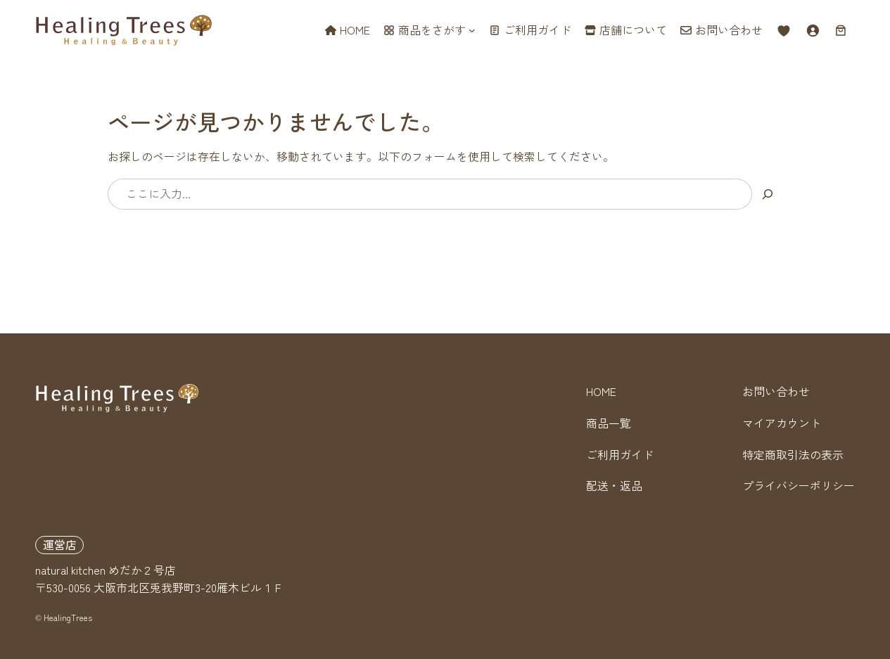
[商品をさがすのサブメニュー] (472, 30)
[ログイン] (813, 30)
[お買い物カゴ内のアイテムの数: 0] (841, 30)
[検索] (767, 194)
